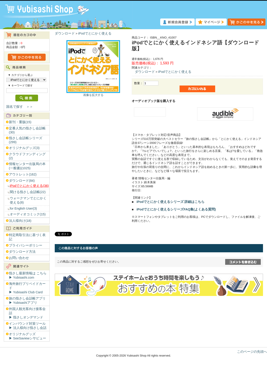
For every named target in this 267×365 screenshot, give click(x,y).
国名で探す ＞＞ (19, 106)
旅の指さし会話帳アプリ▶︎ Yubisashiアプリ (27, 300)
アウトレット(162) (22, 174)
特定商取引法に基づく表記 (27, 237)
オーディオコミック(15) (28, 214)
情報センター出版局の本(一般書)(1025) (27, 166)
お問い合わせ (19, 258)
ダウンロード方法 (22, 251)
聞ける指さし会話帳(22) (28, 192)
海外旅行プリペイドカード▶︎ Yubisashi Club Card (27, 288)
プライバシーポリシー (25, 245)
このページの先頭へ (252, 351)
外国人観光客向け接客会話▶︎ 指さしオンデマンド (27, 313)
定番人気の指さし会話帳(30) (27, 130)
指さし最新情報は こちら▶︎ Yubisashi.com (28, 275)
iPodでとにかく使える (94, 33)
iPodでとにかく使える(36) (29, 186)
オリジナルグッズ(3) (24, 148)
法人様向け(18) (20, 220)
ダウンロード (65, 33)
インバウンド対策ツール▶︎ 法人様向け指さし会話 (28, 326)
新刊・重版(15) (20, 122)
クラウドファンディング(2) (27, 156)
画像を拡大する (93, 95)
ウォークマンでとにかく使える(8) (28, 200)
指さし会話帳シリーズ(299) (25, 140)
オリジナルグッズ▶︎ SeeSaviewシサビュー (27, 336)
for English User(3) (23, 208)
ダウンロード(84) (22, 180)
